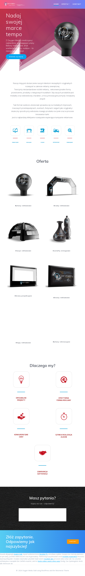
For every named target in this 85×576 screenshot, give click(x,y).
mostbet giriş (48, 559)
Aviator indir (18, 554)
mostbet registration (69, 556)
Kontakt (77, 4)
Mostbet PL (43, 554)
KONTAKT (73, 541)
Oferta (64, 4)
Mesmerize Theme (62, 570)
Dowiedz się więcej (16, 57)
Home (56, 4)
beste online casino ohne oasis (49, 561)
